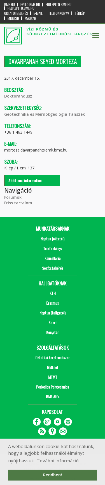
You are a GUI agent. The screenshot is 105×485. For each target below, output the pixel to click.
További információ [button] (58, 461)
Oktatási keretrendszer (52, 357)
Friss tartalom (18, 202)
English (13, 18)
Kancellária (52, 258)
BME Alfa (52, 396)
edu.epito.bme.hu (58, 4)
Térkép (80, 13)
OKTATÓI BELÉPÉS (16, 13)
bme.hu (9, 4)
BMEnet (52, 367)
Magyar (30, 18)
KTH (53, 293)
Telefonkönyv (58, 13)
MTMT (52, 377)
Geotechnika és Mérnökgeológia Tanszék (44, 114)
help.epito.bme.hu (21, 8)
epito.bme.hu (30, 4)
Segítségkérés (52, 268)
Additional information (24, 180)
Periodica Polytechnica (52, 387)
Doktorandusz (18, 96)
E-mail (38, 13)
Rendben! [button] (52, 474)
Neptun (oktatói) (52, 239)
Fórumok (13, 197)
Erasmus (52, 303)
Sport (52, 322)
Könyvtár (52, 332)
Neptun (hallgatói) (52, 313)
